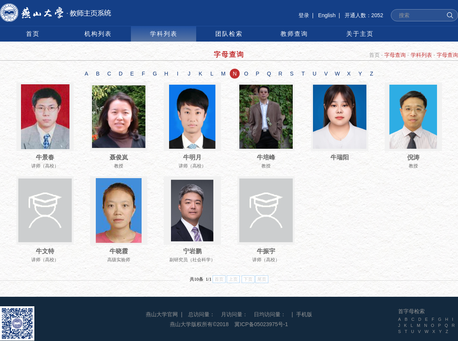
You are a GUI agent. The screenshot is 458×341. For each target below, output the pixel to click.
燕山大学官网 (162, 314)
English (326, 15)
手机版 (304, 314)
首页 (374, 55)
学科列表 (421, 55)
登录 (303, 15)
